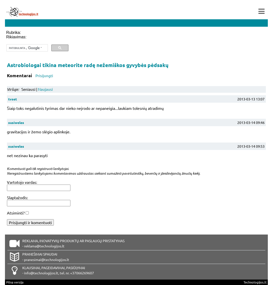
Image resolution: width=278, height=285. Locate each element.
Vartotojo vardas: (22, 182)
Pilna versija (15, 282)
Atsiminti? (16, 212)
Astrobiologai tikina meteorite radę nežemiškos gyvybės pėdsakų (87, 65)
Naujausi (45, 89)
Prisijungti (44, 75)
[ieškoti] (26, 48)
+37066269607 (82, 273)
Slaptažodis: (17, 197)
